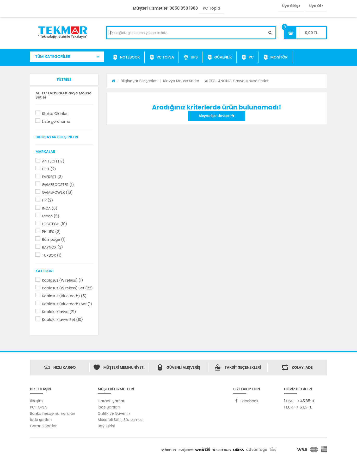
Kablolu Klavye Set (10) (62, 319)
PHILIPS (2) (51, 231)
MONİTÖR (275, 57)
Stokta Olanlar (55, 113)
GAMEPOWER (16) (57, 192)
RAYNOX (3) (52, 247)
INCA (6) (49, 208)
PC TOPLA (161, 57)
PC (247, 57)
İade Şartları (109, 407)
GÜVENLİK (219, 57)
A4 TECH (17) (53, 161)
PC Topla (211, 8)
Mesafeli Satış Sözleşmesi (121, 419)
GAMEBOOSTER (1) (58, 184)
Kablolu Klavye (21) (59, 311)
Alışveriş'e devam (217, 115)
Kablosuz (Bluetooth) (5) (64, 295)
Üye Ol (316, 5)
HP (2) (47, 200)
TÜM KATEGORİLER (52, 56)
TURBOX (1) (51, 255)
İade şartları (41, 419)
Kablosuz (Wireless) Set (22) (67, 288)
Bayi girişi (106, 425)
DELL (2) (49, 169)
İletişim (36, 401)
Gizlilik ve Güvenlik (114, 413)
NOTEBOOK (126, 57)
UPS (190, 57)
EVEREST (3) (52, 176)
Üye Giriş (291, 5)
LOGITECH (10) (54, 223)
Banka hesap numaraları (52, 413)
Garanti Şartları (44, 425)
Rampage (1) (53, 239)
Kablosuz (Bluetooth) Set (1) (67, 304)
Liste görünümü (56, 121)
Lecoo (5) (50, 216)
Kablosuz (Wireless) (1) (62, 280)
